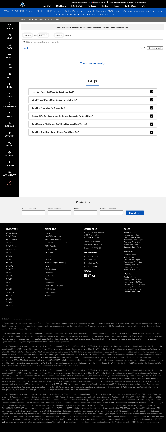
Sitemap (48, 295)
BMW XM (9, 302)
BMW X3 (9, 285)
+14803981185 (95, 248)
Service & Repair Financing (55, 262)
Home (22, 19)
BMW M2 (9, 266)
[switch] (9, 27)
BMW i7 (9, 259)
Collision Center (51, 269)
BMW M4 (9, 272)
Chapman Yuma (90, 266)
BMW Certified (77, 6)
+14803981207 (97, 244)
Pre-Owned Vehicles (53, 239)
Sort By (143, 48)
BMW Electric (62, 6)
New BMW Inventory (53, 236)
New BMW (48, 6)
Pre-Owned (93, 6)
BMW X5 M (10, 292)
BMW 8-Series (11, 249)
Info (144, 6)
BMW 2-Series (11, 233)
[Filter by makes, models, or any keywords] (92, 42)
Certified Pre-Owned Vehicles (56, 243)
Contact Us (49, 276)
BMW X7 (9, 299)
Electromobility (51, 249)
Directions (49, 272)
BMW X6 (9, 295)
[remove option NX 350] (43, 35)
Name (29, 208)
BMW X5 (9, 289)
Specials (106, 6)
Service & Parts (132, 6)
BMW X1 (9, 279)
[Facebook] (85, 275)
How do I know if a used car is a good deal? (92, 91)
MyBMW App (50, 289)
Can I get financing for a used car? (92, 107)
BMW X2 (9, 282)
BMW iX (9, 262)
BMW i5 (9, 256)
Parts (47, 266)
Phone (76, 208)
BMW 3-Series (11, 236)
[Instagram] (89, 275)
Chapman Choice (91, 256)
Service (48, 259)
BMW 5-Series (11, 243)
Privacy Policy (50, 292)
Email (54, 208)
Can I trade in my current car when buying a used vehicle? (92, 124)
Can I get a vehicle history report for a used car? (92, 132)
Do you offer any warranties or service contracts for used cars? (92, 116)
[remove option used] (59, 35)
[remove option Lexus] (27, 35)
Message (108, 208)
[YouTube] (93, 275)
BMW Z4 (9, 305)
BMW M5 (9, 276)
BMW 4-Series (11, 239)
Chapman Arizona (91, 260)
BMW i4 (9, 252)
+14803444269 (96, 241)
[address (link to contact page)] (120, 2)
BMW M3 (9, 269)
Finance (117, 6)
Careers (48, 279)
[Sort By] (155, 48)
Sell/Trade (49, 252)
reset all (68, 35)
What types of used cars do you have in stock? (92, 99)
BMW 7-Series (11, 246)
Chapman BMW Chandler (79, 2)
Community (49, 282)
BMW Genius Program (54, 285)
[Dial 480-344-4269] (140, 2)
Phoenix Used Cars (91, 263)
